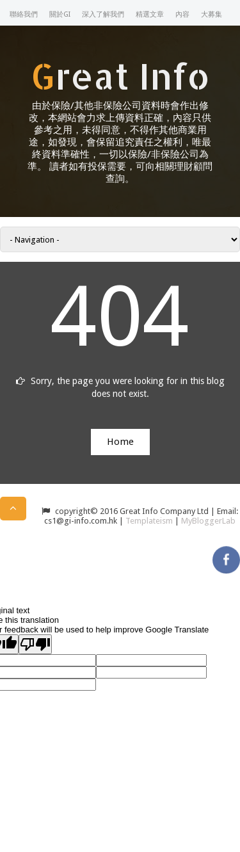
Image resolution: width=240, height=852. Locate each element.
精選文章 (150, 14)
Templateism (149, 521)
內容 (182, 14)
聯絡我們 (24, 14)
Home (120, 441)
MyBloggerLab (208, 521)
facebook (226, 556)
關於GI (59, 14)
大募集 (211, 14)
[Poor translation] (35, 644)
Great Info (120, 75)
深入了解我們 (103, 14)
